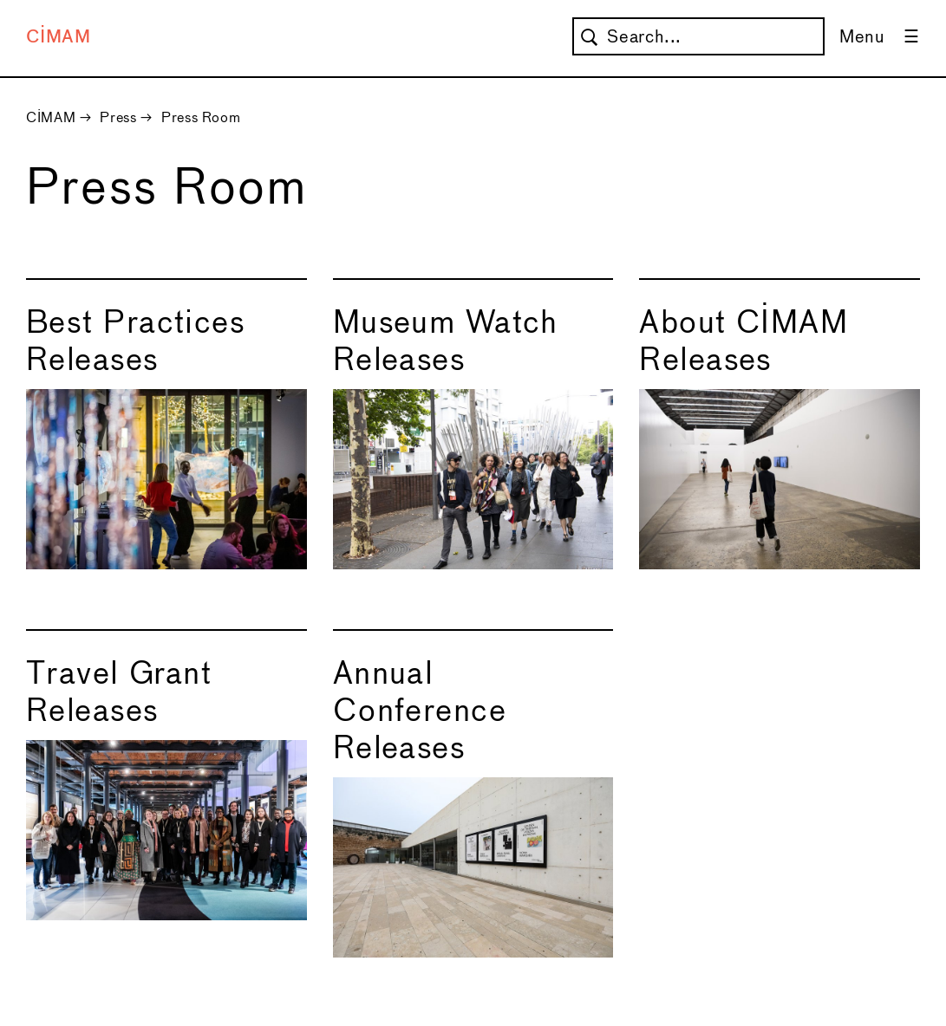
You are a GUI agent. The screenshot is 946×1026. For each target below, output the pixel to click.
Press (118, 118)
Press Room (200, 118)
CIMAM (58, 37)
